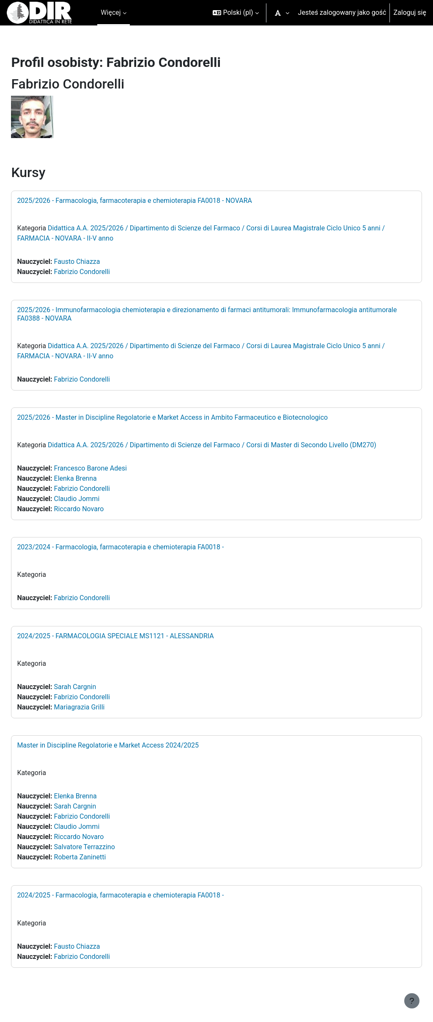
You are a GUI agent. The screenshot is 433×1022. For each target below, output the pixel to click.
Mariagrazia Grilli (98, 707)
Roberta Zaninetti (99, 857)
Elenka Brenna (94, 478)
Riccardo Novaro (98, 509)
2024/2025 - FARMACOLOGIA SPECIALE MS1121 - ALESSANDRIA (134, 636)
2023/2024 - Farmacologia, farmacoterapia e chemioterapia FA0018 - (139, 547)
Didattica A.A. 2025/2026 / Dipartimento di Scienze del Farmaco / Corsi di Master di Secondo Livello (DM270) (231, 445)
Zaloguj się (409, 12)
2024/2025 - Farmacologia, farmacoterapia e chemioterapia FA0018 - (139, 895)
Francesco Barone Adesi (109, 468)
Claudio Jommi (95, 499)
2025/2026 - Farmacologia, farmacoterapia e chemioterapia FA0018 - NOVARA (153, 201)
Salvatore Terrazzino (103, 847)
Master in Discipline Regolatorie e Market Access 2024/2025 (127, 745)
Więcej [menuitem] (111, 12)
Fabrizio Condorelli (101, 272)
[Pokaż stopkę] (411, 1000)
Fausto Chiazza (96, 262)
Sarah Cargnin (94, 687)
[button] (235, 12)
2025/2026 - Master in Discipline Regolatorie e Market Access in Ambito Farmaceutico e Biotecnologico (191, 417)
